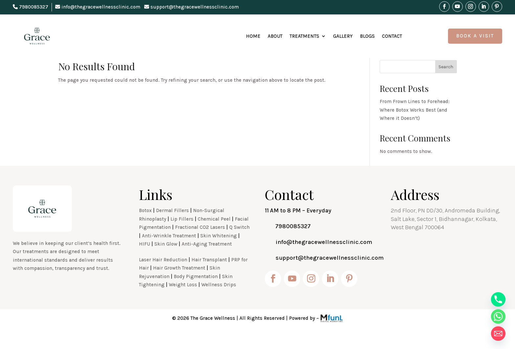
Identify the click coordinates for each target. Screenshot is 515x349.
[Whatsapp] (498, 316)
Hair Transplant (209, 274)
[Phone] (498, 299)
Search (445, 81)
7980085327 (30, 7)
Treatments (304, 36)
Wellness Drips (218, 299)
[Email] (498, 333)
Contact (392, 36)
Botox (145, 225)
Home (253, 36)
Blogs (367, 36)
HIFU (144, 258)
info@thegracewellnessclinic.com (97, 7)
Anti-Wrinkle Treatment (169, 250)
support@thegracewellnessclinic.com (191, 7)
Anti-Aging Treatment (207, 258)
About (275, 36)
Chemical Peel (214, 233)
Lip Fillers (181, 233)
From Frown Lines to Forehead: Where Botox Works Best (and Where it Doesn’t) (415, 124)
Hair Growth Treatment (179, 282)
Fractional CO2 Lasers (200, 242)
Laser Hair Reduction (163, 274)
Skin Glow (165, 258)
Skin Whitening (218, 250)
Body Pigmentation (196, 291)
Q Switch (239, 242)
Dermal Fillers (172, 225)
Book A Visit (475, 36)
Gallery (343, 36)
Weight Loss (183, 299)
